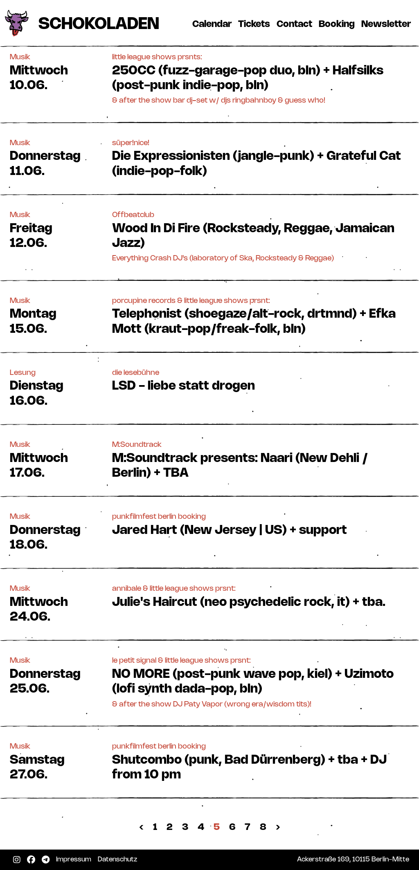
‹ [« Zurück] (141, 827)
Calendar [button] (212, 24)
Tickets (255, 24)
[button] (209, 78)
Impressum (75, 859)
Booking (338, 24)
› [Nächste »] (278, 827)
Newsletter (387, 24)
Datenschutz (119, 859)
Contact (296, 24)
